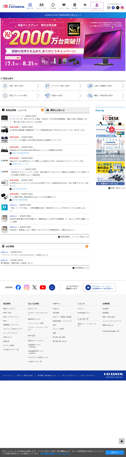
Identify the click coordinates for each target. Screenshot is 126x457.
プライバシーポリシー (68, 375)
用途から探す (53, 95)
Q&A (54, 325)
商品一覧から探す (13, 86)
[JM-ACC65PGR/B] (19, 200)
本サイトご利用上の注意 (25, 375)
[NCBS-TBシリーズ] (19, 164)
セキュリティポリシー (88, 375)
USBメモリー (8, 337)
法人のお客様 (33, 304)
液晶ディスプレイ (9, 309)
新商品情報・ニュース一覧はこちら (73, 237)
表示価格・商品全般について (47, 375)
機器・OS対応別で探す (100, 95)
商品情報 (6, 304)
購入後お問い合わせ (60, 341)
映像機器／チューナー (11, 325)
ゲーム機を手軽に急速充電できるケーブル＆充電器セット (33, 197)
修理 (54, 333)
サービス (31, 336)
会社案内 (105, 309)
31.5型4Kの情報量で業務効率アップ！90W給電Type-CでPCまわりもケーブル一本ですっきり (47, 130)
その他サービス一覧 (35, 361)
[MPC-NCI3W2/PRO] (19, 153)
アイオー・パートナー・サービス (38, 328)
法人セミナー (32, 309)
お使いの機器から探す (99, 86)
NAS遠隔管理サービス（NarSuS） (36, 352)
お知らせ (56, 309)
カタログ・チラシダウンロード (38, 314)
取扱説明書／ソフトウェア (62, 321)
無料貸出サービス (34, 319)
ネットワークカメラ (10, 333)
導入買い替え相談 (59, 337)
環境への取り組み (108, 317)
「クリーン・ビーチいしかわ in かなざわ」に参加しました (24, 255)
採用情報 (105, 313)
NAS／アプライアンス (11, 317)
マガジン (81, 309)
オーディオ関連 (8, 345)
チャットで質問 (58, 329)
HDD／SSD (7, 313)
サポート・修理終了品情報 (62, 317)
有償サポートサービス (35, 341)
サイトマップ (7, 375)
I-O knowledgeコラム (115, 4)
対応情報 (56, 313)
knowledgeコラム (84, 313)
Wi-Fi (5, 321)
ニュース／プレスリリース (111, 321)
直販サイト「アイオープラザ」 (87, 325)
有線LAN (6, 341)
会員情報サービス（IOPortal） (34, 346)
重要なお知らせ (107, 325)
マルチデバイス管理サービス (38, 357)
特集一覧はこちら (116, 188)
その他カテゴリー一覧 (11, 349)
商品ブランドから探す (14, 95)
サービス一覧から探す (57, 86)
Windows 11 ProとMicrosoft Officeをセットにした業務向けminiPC (36, 150)
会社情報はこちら (81, 268)
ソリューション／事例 (35, 323)
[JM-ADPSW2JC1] (18, 189)
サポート (56, 304)
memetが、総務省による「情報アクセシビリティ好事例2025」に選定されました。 (43, 230)
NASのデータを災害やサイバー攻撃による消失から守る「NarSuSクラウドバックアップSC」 (47, 161)
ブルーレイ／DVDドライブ (12, 329)
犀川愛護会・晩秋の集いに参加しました (17, 263)
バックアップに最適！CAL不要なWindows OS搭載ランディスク (35, 140)
